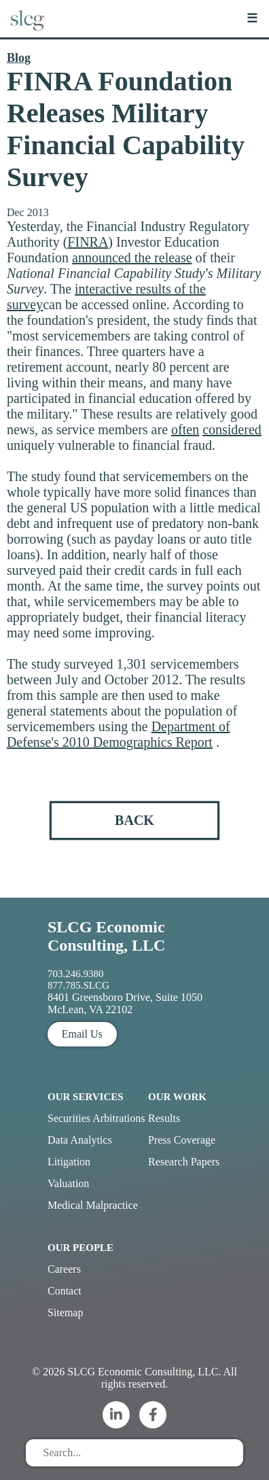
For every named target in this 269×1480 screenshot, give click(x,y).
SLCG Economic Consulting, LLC (106, 936)
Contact (65, 1291)
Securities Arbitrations (96, 1118)
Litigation (69, 1161)
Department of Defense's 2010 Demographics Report (118, 734)
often (185, 429)
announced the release (132, 257)
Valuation (68, 1183)
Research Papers (183, 1161)
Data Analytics (80, 1140)
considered (232, 429)
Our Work (177, 1096)
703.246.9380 (76, 973)
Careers (64, 1269)
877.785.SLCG (78, 985)
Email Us (82, 1034)
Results (164, 1118)
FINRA (87, 241)
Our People (80, 1247)
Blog (19, 58)
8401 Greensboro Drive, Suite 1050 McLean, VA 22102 (125, 1003)
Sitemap (65, 1312)
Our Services (86, 1096)
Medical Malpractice (93, 1205)
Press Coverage (181, 1140)
